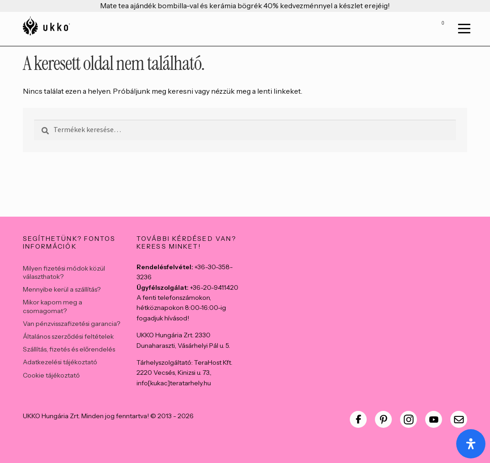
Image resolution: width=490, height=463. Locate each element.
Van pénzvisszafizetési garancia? (71, 323)
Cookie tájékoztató (51, 375)
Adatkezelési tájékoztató (60, 362)
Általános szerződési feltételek (68, 336)
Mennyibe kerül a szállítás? (61, 289)
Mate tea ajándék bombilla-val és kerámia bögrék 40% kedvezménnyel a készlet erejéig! (245, 5)
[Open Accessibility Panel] (470, 443)
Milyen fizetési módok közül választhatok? (64, 272)
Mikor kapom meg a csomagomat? (52, 306)
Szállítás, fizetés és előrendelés (69, 349)
